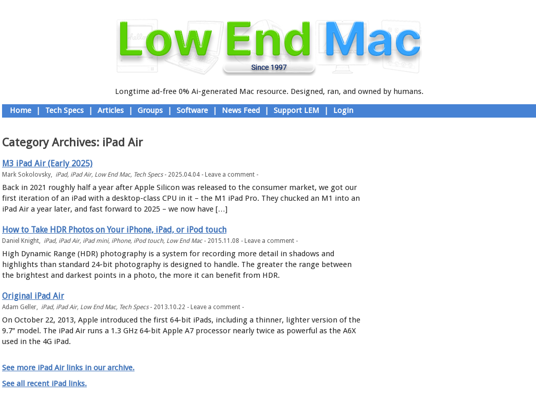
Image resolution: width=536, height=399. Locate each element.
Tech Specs (64, 110)
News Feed (241, 110)
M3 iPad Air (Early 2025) (47, 163)
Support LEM (296, 110)
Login (343, 110)
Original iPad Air (33, 296)
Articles (111, 110)
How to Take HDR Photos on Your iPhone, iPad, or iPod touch (114, 230)
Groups (150, 110)
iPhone (120, 240)
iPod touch (148, 240)
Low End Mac (112, 174)
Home (20, 110)
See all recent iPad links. (44, 383)
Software (192, 110)
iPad (61, 174)
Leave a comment (230, 174)
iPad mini (95, 240)
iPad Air (80, 174)
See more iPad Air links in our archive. (68, 367)
